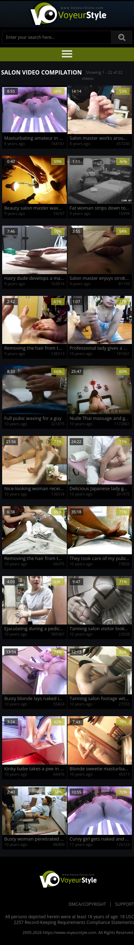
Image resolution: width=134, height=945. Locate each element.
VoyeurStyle (67, 879)
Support (124, 904)
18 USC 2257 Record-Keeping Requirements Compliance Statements (74, 919)
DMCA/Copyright (87, 904)
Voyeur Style (67, 14)
